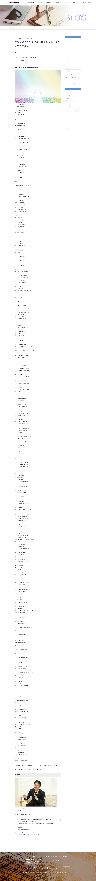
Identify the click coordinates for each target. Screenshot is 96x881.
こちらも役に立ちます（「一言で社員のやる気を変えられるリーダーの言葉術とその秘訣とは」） (38, 765)
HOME (6, 28)
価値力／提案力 (69, 65)
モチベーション (69, 52)
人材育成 (68, 58)
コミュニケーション (70, 46)
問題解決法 (68, 68)
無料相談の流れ (30, 2)
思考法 (67, 71)
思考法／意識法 (69, 74)
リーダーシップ (69, 55)
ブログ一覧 (38, 840)
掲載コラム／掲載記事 (71, 77)
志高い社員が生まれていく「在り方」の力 (73, 123)
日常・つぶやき (69, 80)
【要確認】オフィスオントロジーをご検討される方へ (73, 93)
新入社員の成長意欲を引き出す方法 (73, 129)
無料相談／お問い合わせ (59, 860)
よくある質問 (66, 2)
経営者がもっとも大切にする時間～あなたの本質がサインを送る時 (73, 100)
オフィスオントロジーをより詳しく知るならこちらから (28, 769)
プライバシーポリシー (68, 872)
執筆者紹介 (21, 60)
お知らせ (68, 43)
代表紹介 (57, 2)
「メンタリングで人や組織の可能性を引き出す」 (27, 834)
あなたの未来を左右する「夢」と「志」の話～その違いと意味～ (73, 109)
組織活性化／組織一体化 (26, 38)
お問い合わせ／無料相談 (85, 2)
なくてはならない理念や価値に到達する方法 (26, 57)
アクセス (66, 867)
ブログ (74, 2)
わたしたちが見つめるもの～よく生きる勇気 (73, 116)
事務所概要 (48, 2)
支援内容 (40, 2)
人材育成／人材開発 (70, 61)
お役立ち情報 (69, 40)
